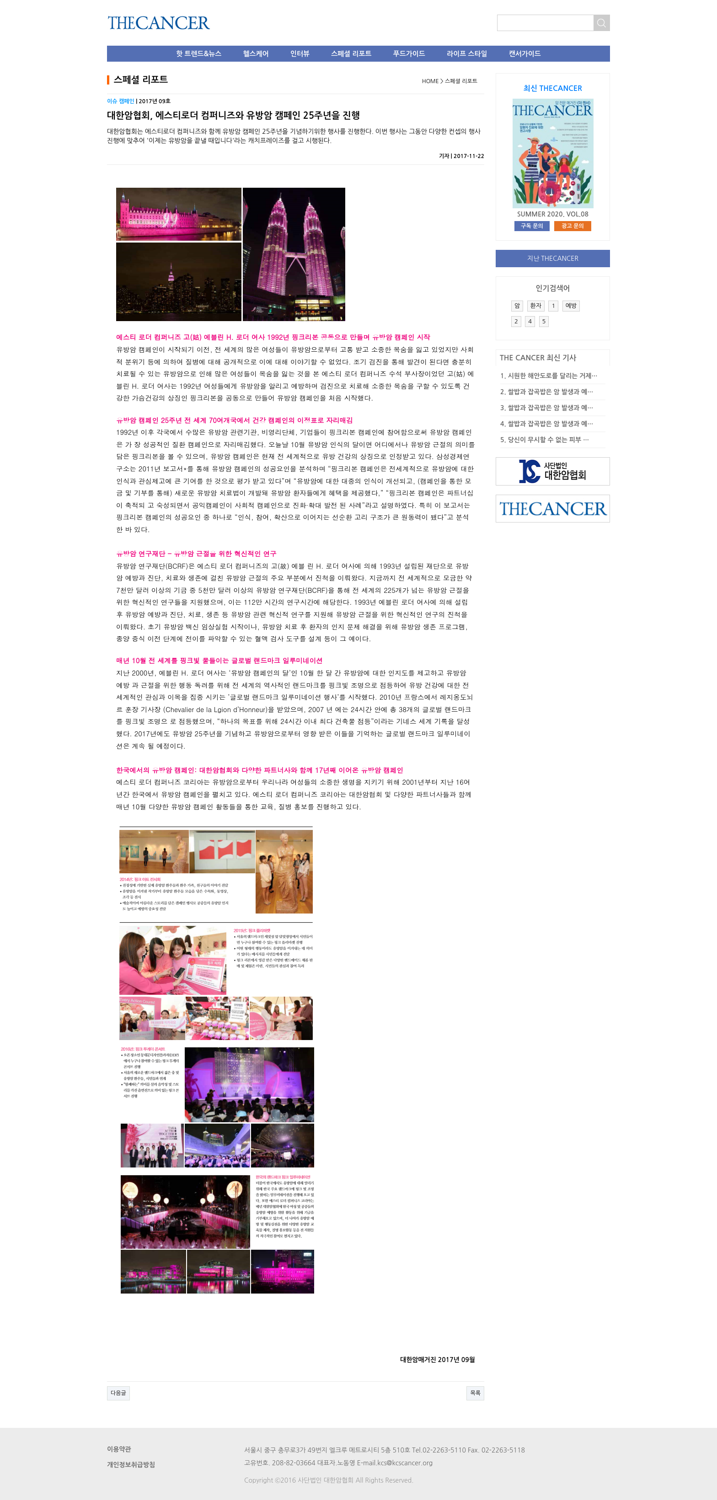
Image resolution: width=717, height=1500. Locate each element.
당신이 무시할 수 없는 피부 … (548, 440)
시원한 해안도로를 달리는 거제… (553, 376)
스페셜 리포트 (351, 53)
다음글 (118, 1393)
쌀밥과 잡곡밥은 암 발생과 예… (551, 392)
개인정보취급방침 (131, 1465)
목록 (475, 1393)
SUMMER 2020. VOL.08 (553, 214)
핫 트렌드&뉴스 (198, 53)
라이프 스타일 (467, 53)
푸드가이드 (409, 53)
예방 (571, 306)
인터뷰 (300, 53)
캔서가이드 (525, 53)
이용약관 (119, 1449)
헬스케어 (256, 53)
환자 (535, 306)
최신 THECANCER (553, 88)
